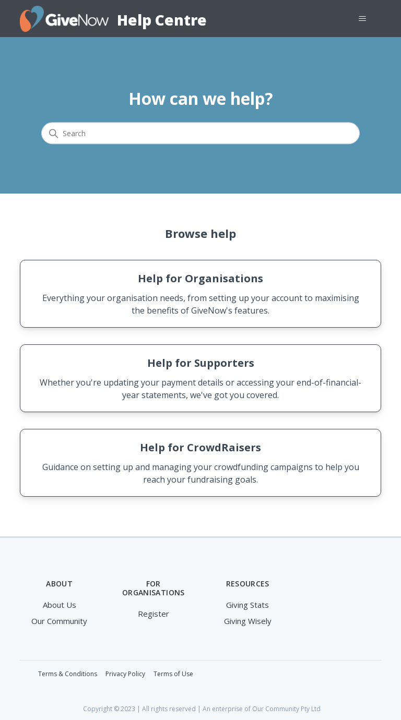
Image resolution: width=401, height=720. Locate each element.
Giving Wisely (248, 621)
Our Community (59, 621)
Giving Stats (247, 604)
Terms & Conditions (67, 673)
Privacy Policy (125, 673)
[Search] (200, 133)
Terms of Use (173, 673)
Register (153, 613)
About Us (59, 604)
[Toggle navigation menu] (362, 18)
